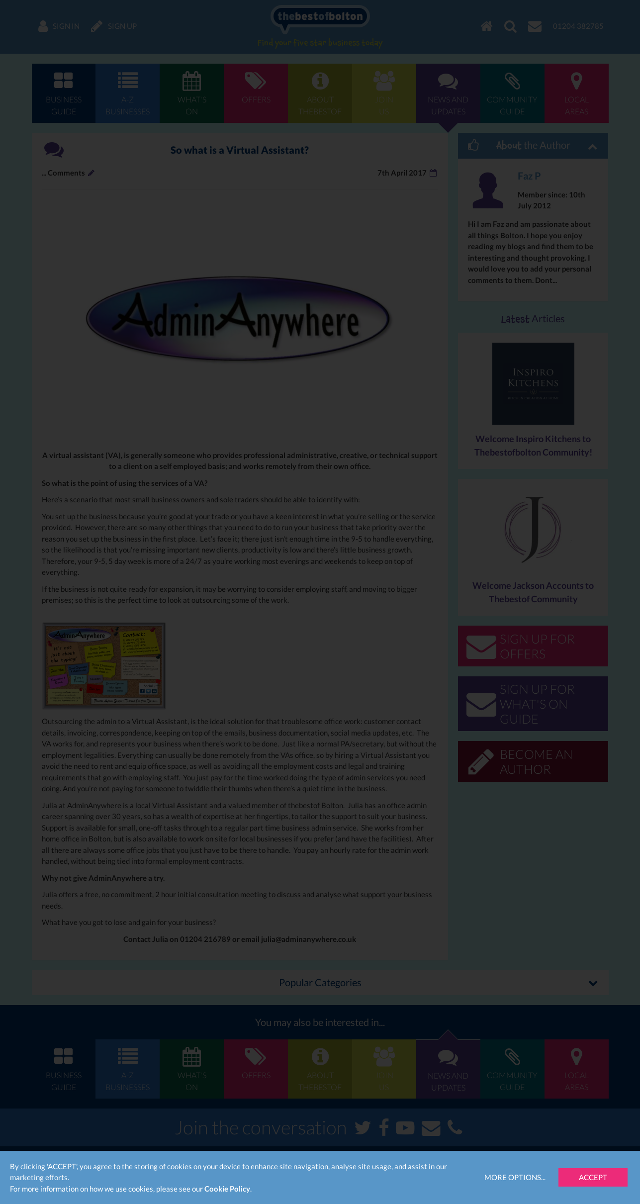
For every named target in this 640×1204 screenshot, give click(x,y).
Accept (593, 1177)
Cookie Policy (227, 1188)
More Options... (515, 1177)
